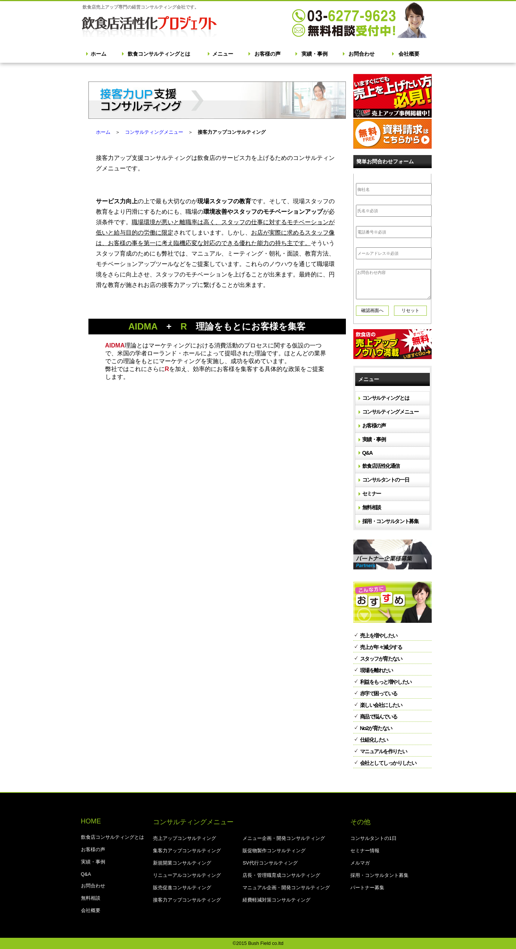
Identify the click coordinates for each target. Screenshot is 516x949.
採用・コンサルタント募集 (390, 521)
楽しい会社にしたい (381, 705)
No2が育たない (376, 728)
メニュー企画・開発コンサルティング (284, 838)
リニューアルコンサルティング (187, 875)
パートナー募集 (367, 887)
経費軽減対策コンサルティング (276, 900)
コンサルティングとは (385, 398)
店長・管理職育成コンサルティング (281, 875)
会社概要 (408, 54)
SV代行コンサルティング (270, 863)
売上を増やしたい (378, 636)
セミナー (371, 494)
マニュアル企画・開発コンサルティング (286, 887)
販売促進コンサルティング (182, 887)
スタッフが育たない (381, 659)
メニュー (222, 54)
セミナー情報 (364, 850)
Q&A (367, 453)
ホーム (98, 54)
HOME (91, 821)
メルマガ (360, 863)
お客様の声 (267, 54)
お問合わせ (361, 54)
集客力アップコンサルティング (187, 850)
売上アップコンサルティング (184, 838)
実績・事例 (314, 54)
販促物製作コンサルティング (274, 850)
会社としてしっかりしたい (388, 763)
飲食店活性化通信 (381, 466)
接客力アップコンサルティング (187, 900)
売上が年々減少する (381, 647)
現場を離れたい (376, 670)
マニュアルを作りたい (383, 751)
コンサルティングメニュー (154, 132)
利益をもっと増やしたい (386, 682)
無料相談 (371, 507)
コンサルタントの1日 (373, 838)
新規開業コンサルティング (182, 863)
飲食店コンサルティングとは (112, 837)
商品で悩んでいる (378, 717)
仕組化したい (374, 740)
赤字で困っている (378, 693)
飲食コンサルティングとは (159, 54)
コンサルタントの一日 (385, 480)
